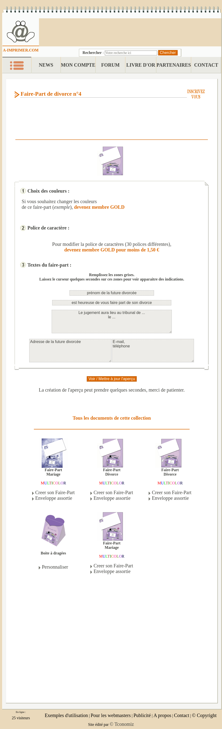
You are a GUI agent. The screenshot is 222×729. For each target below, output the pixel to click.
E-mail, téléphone (153, 350)
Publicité (142, 715)
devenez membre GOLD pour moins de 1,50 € (111, 249)
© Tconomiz (122, 724)
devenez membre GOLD (99, 207)
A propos (162, 715)
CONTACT (206, 65)
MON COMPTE (78, 65)
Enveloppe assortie (53, 498)
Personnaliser (55, 567)
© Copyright (204, 715)
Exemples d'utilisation (66, 715)
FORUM (110, 65)
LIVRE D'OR (140, 65)
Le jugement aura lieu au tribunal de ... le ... (112, 321)
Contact (181, 715)
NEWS (46, 65)
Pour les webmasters (111, 715)
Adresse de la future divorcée (70, 350)
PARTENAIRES (173, 65)
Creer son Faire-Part (55, 492)
